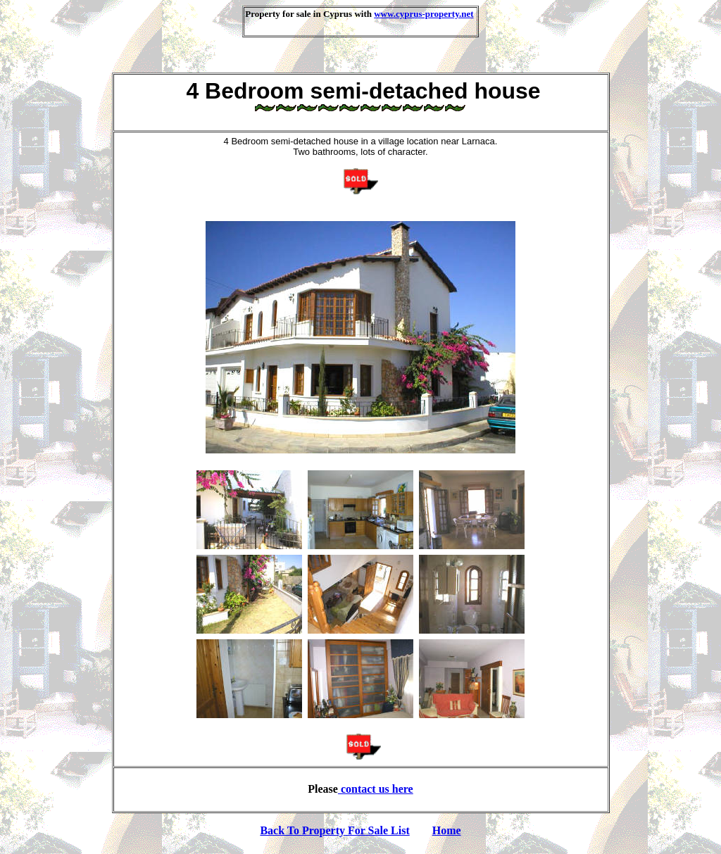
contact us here (375, 789)
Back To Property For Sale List (334, 830)
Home (446, 830)
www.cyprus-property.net (423, 13)
